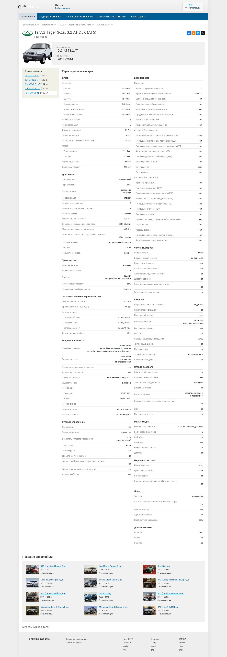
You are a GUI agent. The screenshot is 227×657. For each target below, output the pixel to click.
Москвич (127, 642)
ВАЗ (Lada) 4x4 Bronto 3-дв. (52, 566)
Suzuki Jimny (164, 566)
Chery (153, 642)
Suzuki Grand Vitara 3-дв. (110, 579)
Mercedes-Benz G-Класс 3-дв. (53, 607)
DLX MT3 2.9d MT (32, 88)
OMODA (182, 639)
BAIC (181, 649)
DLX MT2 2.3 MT (32, 80)
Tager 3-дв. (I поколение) (80, 25)
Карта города (138, 16)
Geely (125, 645)
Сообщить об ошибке (76, 639)
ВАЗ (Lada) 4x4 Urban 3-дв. (52, 593)
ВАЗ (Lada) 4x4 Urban (167, 607)
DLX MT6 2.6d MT (32, 84)
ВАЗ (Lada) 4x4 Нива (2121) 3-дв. (173, 579)
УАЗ (124, 649)
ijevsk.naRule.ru (29, 25)
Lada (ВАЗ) (127, 639)
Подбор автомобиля (50, 16)
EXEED (182, 642)
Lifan (181, 645)
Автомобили (28, 16)
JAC (152, 649)
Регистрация (195, 8)
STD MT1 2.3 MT (32, 76)
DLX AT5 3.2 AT (103, 25)
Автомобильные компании (111, 16)
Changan (155, 639)
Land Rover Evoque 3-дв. (110, 566)
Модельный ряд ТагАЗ (36, 626)
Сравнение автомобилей (79, 16)
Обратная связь (73, 642)
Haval (153, 645)
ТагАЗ (61, 25)
